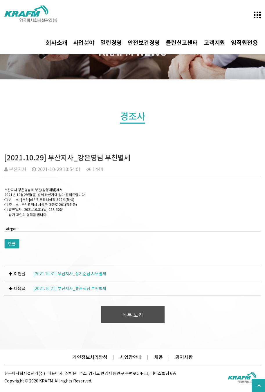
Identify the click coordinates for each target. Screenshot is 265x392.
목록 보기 (132, 315)
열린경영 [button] (111, 42)
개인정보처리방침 (90, 357)
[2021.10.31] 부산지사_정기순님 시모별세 (69, 273)
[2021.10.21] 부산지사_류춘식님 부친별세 (69, 288)
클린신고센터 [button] (182, 42)
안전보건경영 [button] (144, 42)
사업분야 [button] (84, 42)
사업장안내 (131, 357)
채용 (158, 357)
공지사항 (184, 357)
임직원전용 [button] (244, 42)
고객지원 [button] (214, 42)
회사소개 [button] (56, 42)
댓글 (12, 244)
